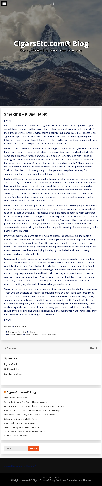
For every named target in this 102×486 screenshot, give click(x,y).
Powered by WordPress (51, 477)
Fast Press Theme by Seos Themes (73, 480)
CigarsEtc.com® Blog (21, 392)
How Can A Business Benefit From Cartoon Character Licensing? (32, 410)
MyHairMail (10, 364)
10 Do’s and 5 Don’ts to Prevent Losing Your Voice (26, 432)
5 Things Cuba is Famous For (16, 436)
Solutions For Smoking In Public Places (20, 419)
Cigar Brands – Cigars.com (15, 398)
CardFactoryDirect (13, 374)
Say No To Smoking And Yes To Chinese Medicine (25, 402)
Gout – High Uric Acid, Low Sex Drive (20, 423)
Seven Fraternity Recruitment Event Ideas (22, 427)
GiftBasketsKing (12, 369)
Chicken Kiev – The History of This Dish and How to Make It (30, 415)
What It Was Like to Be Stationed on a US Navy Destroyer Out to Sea (34, 406)
